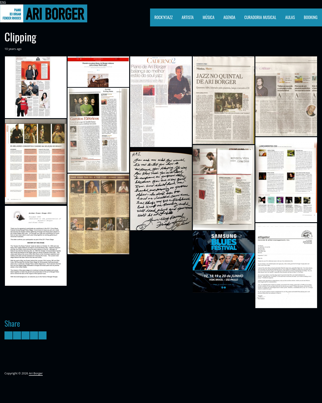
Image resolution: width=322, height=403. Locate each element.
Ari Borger (35, 373)
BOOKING (311, 17)
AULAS (290, 17)
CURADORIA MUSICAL (260, 17)
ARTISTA (188, 17)
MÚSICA (208, 17)
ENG (3, 2)
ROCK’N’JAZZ (164, 17)
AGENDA (229, 17)
